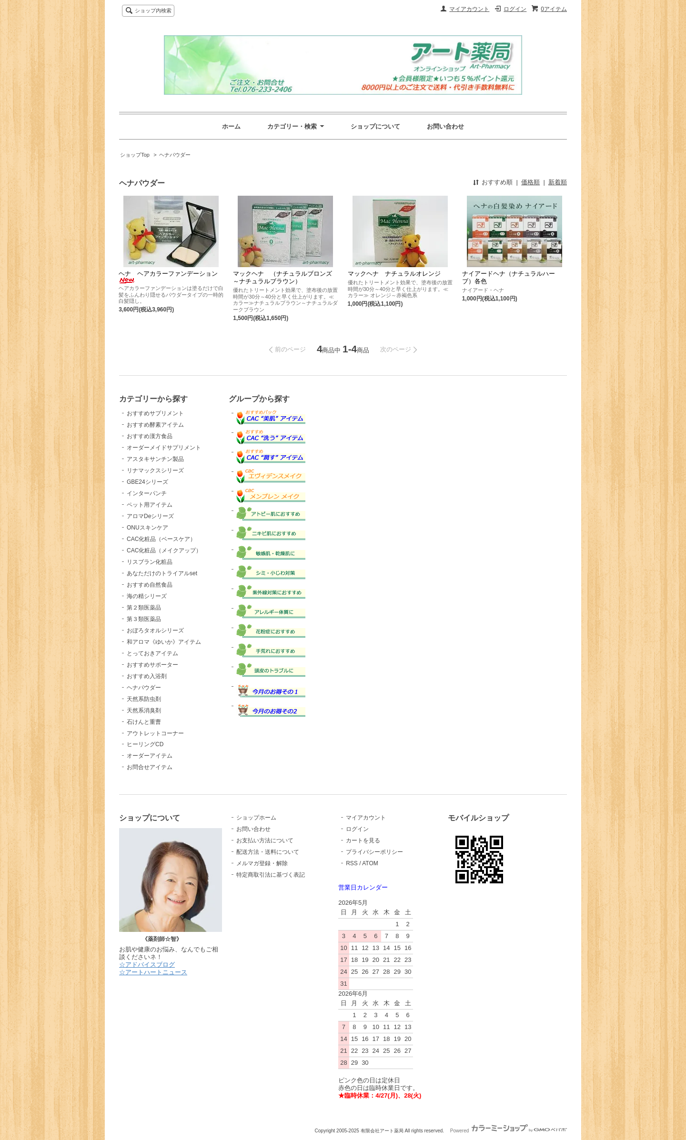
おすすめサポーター (152, 664)
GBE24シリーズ (147, 482)
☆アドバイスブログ (147, 964)
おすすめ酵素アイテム (155, 424)
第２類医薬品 (144, 607)
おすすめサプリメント (155, 413)
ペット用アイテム (149, 504)
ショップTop (135, 155)
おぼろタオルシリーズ (155, 630)
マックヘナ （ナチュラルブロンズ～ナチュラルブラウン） (282, 277)
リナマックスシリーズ (155, 470)
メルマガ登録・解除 (262, 863)
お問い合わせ (445, 126)
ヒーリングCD (145, 744)
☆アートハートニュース (153, 972)
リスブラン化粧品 (149, 562)
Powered (508, 1130)
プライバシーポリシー (374, 852)
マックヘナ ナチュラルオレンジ (394, 273)
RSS (352, 863)
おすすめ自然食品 (149, 584)
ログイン (515, 9)
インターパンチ (147, 493)
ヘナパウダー (175, 155)
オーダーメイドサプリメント (164, 447)
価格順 (530, 182)
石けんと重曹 (144, 722)
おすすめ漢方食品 (149, 436)
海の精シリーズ (147, 596)
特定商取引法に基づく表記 (270, 874)
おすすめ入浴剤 (147, 676)
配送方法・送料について (267, 852)
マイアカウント (469, 9)
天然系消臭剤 (144, 710)
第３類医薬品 (144, 619)
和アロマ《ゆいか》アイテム (164, 642)
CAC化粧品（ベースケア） (161, 539)
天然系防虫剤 (144, 699)
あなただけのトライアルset (162, 573)
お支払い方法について (264, 840)
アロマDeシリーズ (150, 516)
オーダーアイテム (149, 755)
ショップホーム (256, 817)
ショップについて (375, 126)
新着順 (557, 182)
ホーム (231, 126)
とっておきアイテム (152, 653)
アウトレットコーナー (155, 733)
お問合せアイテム (149, 767)
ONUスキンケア (147, 527)
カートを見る (363, 840)
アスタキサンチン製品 (155, 459)
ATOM (370, 863)
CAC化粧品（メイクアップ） (164, 550)
